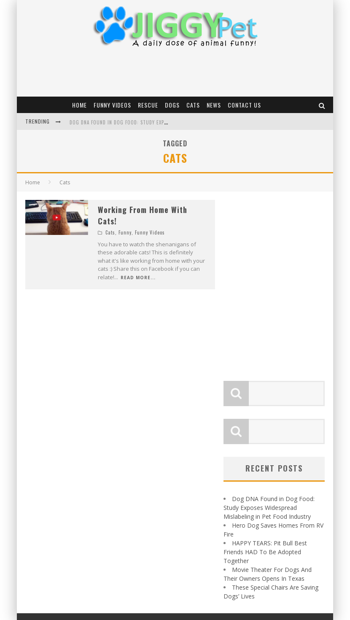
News (214, 104)
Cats (193, 104)
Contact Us (244, 104)
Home (79, 104)
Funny (125, 232)
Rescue (148, 104)
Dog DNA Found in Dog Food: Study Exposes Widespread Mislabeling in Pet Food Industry (269, 506)
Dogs (172, 104)
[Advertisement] (174, 73)
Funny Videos (112, 104)
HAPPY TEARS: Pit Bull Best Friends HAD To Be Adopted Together (265, 550)
